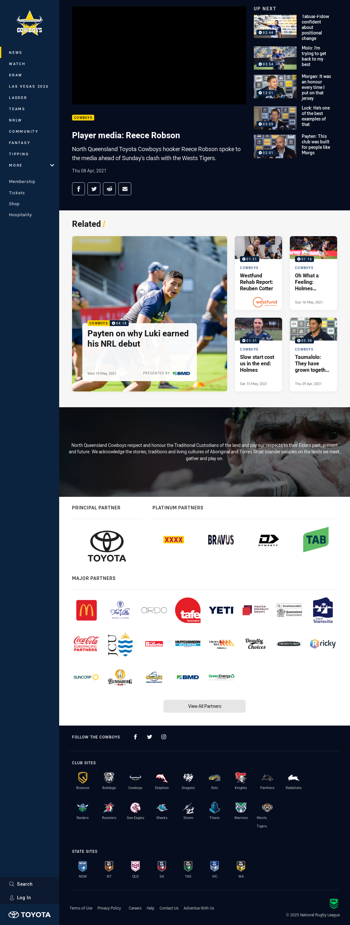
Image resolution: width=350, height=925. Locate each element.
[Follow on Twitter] (149, 737)
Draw (16, 74)
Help (150, 908)
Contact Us (169, 908)
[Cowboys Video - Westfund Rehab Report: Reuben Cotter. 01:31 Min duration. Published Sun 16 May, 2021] (258, 273)
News (16, 52)
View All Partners (204, 706)
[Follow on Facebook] (135, 737)
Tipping (19, 153)
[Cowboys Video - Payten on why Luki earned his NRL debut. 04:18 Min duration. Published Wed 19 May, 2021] (149, 313)
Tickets (17, 193)
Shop (14, 204)
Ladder (18, 97)
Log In (20, 897)
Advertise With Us (199, 908)
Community (24, 131)
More (31, 165)
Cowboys (83, 118)
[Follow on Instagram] (163, 737)
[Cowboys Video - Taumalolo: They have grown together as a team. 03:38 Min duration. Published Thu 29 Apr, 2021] (313, 354)
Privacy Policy (109, 908)
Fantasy (19, 142)
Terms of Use (80, 908)
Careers (135, 908)
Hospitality (20, 214)
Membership (22, 181)
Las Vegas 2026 (29, 86)
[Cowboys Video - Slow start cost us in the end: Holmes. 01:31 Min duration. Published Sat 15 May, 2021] (258, 354)
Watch (17, 63)
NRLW (15, 120)
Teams (17, 108)
